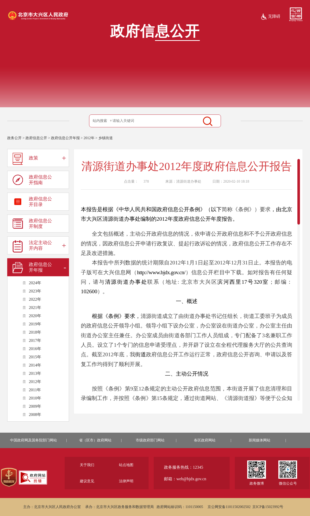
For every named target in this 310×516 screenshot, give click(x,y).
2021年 (35, 307)
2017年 (35, 340)
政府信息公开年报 (65, 138)
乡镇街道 (105, 138)
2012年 (89, 138)
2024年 (35, 283)
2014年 (35, 365)
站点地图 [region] (126, 465)
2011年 (35, 390)
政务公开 (14, 138)
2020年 (35, 316)
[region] (9, 477)
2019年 (35, 324)
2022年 (35, 299)
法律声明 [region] (126, 481)
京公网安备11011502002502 (229, 507)
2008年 (35, 414)
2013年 (35, 373)
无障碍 (270, 17)
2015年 (35, 357)
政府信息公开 (36, 138)
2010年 (35, 398)
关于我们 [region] (87, 465)
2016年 (35, 348)
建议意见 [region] (87, 481)
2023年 (35, 291)
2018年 (35, 332)
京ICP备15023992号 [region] (267, 507)
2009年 (35, 406)
